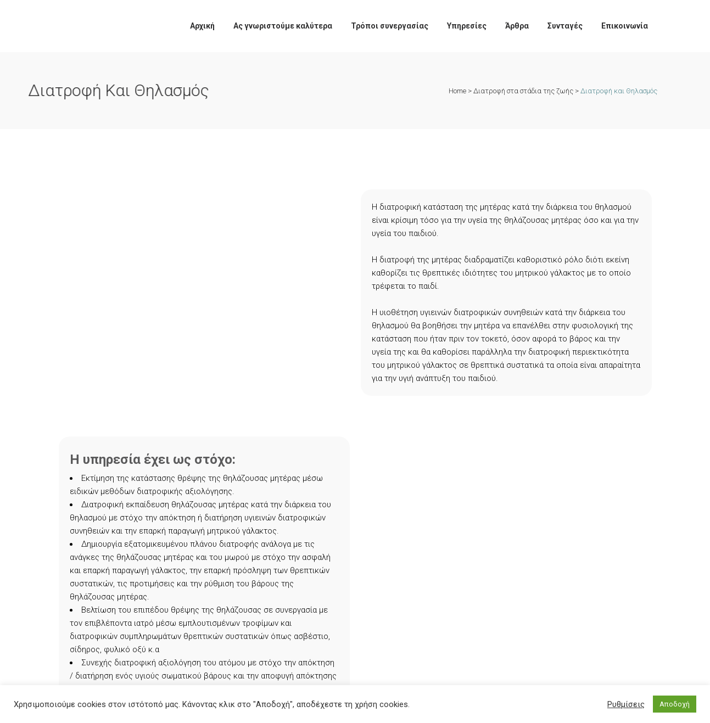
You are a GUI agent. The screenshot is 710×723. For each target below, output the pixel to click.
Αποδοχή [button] (674, 704)
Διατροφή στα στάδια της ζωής (523, 91)
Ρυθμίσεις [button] (626, 704)
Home (457, 91)
